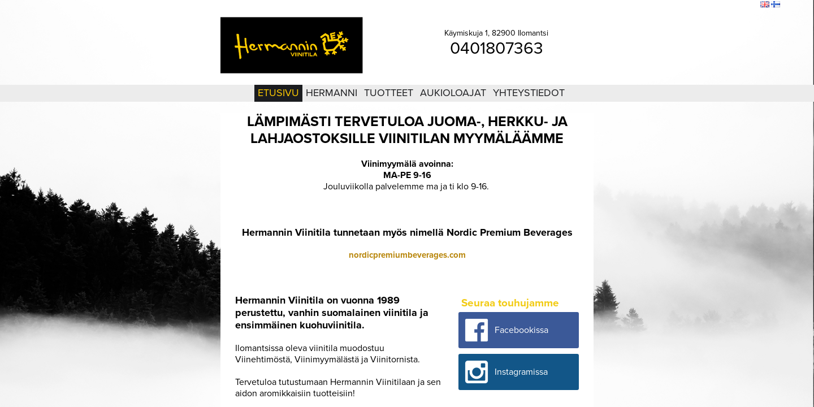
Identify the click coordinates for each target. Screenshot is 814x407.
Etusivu (278, 92)
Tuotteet (388, 92)
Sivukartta (723, 5)
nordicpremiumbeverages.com (407, 255)
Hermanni (331, 92)
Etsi (749, 5)
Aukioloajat (453, 92)
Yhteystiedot (529, 92)
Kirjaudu (689, 5)
